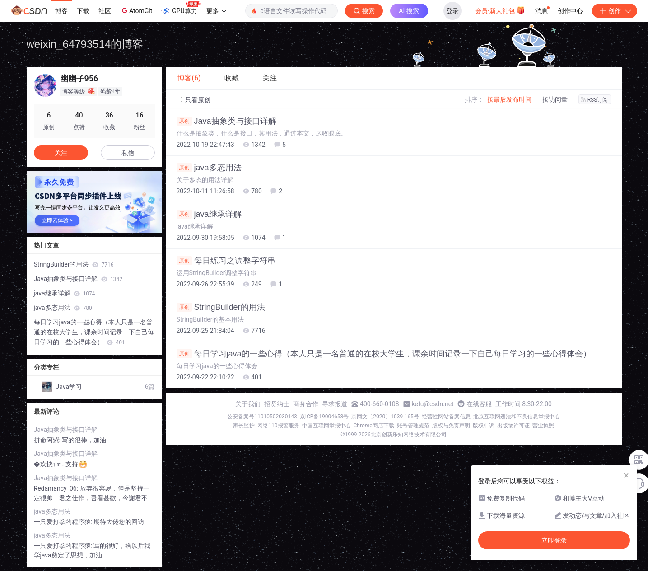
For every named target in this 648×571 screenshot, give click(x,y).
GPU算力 (180, 8)
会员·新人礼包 (500, 9)
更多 (216, 10)
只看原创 (193, 99)
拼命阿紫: (48, 440)
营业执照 (543, 425)
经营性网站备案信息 (446, 416)
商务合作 (305, 403)
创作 (614, 10)
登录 (452, 10)
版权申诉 (483, 425)
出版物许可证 (513, 425)
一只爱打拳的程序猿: (64, 521)
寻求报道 (334, 403)
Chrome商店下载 (374, 425)
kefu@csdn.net (433, 403)
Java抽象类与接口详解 (226, 121)
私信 (127, 153)
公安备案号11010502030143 (262, 416)
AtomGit (136, 10)
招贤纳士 (276, 403)
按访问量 (555, 99)
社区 (104, 10)
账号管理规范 (413, 425)
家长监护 (244, 425)
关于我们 (248, 403)
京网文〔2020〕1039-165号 (385, 416)
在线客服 (479, 403)
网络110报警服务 (278, 425)
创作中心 (570, 10)
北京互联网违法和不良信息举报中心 (516, 416)
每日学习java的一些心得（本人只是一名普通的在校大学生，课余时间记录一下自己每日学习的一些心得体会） (384, 353)
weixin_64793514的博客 (85, 44)
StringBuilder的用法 (221, 307)
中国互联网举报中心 (326, 425)
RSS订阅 (594, 100)
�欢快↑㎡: (49, 464)
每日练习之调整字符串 (226, 260)
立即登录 (554, 540)
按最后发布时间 (509, 99)
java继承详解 (209, 214)
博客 (61, 10)
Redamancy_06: (57, 488)
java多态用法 (209, 167)
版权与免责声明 (451, 425)
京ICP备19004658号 (324, 416)
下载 (83, 10)
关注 (61, 152)
